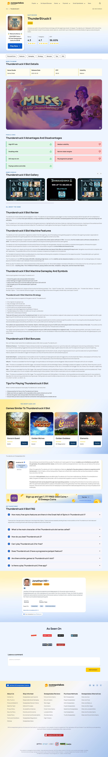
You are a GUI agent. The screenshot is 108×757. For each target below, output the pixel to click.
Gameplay (31, 56)
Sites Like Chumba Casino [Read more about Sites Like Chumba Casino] (89, 712)
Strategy (40, 56)
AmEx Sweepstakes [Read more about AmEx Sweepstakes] (69, 703)
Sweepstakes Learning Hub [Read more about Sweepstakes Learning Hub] (30, 697)
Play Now (15, 46)
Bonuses (49, 56)
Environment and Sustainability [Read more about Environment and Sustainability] (31, 715)
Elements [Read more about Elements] (84, 438)
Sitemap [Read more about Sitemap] (9, 721)
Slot (7, 9)
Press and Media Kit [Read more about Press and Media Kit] (12, 703)
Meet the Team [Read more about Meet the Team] (11, 706)
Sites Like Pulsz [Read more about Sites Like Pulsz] (86, 700)
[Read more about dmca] (68, 744)
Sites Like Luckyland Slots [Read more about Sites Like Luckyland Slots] (89, 709)
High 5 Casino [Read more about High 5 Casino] (47, 718)
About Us (10, 694)
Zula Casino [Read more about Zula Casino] (47, 706)
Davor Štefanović (37, 614)
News (89, 3)
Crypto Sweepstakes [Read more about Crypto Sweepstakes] (69, 706)
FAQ (63, 56)
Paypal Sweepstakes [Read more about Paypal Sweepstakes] (69, 700)
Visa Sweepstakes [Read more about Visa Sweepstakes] (69, 712)
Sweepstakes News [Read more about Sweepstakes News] (28, 721)
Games (56, 3)
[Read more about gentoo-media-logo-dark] (39, 744)
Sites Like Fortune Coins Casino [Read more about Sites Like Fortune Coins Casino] (90, 715)
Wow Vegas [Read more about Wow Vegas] (47, 703)
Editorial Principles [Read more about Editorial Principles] (28, 706)
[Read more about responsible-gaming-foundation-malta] (51, 744)
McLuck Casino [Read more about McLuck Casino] (48, 700)
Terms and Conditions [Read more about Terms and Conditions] (13, 718)
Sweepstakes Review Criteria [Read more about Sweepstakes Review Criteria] (31, 703)
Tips (57, 56)
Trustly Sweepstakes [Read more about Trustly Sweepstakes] (69, 715)
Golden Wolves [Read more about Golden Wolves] (38, 438)
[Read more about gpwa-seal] (62, 744)
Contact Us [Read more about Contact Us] (10, 697)
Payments (65, 3)
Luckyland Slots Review (85, 500)
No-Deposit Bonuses (46, 3)
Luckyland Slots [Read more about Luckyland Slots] (48, 712)
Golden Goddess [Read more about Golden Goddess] (63, 438)
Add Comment (93, 670)
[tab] (30, 203)
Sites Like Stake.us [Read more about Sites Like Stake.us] (87, 703)
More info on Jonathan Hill (30, 610)
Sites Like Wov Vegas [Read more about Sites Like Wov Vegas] (87, 706)
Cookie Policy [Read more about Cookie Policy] (10, 715)
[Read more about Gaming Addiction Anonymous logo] (45, 744)
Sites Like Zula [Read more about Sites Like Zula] (85, 697)
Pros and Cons (11, 56)
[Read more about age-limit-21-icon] (57, 744)
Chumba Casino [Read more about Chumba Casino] (48, 715)
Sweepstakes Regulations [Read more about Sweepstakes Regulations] (30, 718)
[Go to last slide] (98, 173)
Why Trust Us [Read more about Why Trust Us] (10, 700)
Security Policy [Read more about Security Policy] (11, 712)
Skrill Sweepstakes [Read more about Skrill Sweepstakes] (69, 697)
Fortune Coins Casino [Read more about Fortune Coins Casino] (50, 697)
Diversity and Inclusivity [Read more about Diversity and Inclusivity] (29, 712)
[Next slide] (101, 173)
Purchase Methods (71, 694)
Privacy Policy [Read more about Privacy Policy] (11, 709)
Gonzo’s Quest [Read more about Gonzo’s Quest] (13, 438)
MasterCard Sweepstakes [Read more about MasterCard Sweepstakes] (71, 709)
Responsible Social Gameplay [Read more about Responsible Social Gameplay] (31, 700)
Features (22, 56)
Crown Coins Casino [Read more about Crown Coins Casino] (49, 709)
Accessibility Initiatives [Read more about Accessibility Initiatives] (29, 709)
